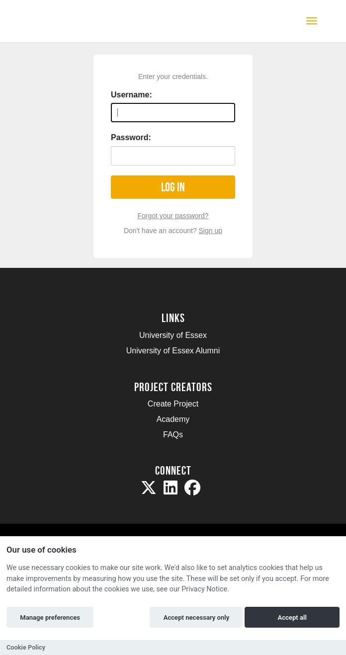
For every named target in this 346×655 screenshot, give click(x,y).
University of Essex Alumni (173, 350)
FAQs (173, 434)
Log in (173, 187)
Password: (131, 137)
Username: (131, 94)
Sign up (210, 231)
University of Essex (173, 335)
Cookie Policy (25, 647)
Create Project (173, 404)
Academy (173, 419)
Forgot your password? (172, 216)
